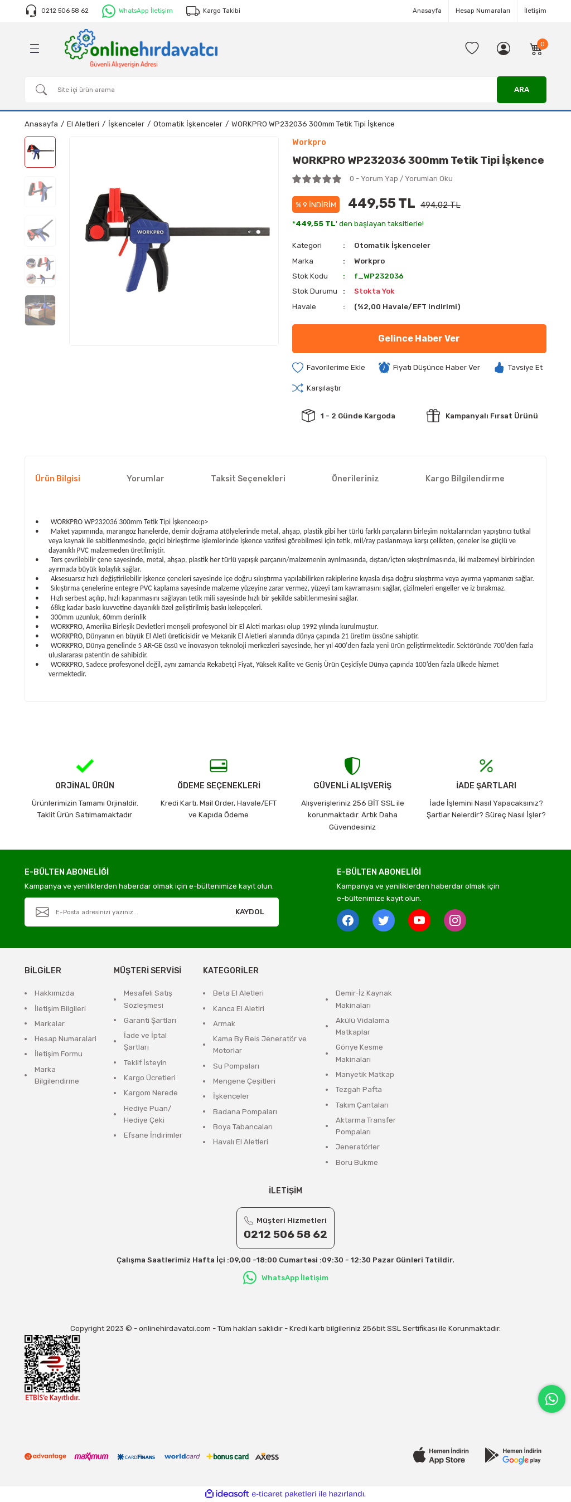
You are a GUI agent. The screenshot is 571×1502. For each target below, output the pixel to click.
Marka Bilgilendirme (57, 1075)
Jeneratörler (358, 1147)
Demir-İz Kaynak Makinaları (364, 999)
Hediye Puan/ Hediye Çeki (147, 1114)
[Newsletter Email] (152, 912)
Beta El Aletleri (238, 993)
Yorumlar (145, 479)
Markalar (50, 1024)
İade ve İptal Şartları (145, 1041)
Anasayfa (427, 10)
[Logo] (141, 48)
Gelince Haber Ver (419, 338)
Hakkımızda (54, 993)
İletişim (535, 10)
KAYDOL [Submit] (249, 912)
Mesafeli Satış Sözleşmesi (148, 999)
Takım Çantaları (362, 1105)
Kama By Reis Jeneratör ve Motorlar (260, 1045)
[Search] (285, 89)
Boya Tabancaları (243, 1127)
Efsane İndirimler (153, 1135)
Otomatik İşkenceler (392, 245)
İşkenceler (231, 1096)
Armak (224, 1024)
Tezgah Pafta (359, 1089)
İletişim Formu (59, 1054)
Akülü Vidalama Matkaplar (362, 1026)
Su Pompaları (236, 1066)
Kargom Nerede (151, 1093)
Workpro (369, 261)
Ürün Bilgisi (57, 479)
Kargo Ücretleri (150, 1078)
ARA (521, 89)
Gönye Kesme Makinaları (359, 1053)
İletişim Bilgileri (60, 1008)
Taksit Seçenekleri (248, 479)
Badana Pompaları (245, 1112)
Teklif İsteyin (145, 1063)
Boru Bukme (357, 1162)
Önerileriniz (355, 479)
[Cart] (536, 48)
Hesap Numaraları (483, 10)
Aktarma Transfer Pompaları (366, 1126)
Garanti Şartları (150, 1020)
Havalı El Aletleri (240, 1142)
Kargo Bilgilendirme (465, 479)
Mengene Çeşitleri (244, 1081)
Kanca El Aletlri (238, 1008)
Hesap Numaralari (65, 1039)
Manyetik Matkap (365, 1074)
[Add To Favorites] (328, 368)
